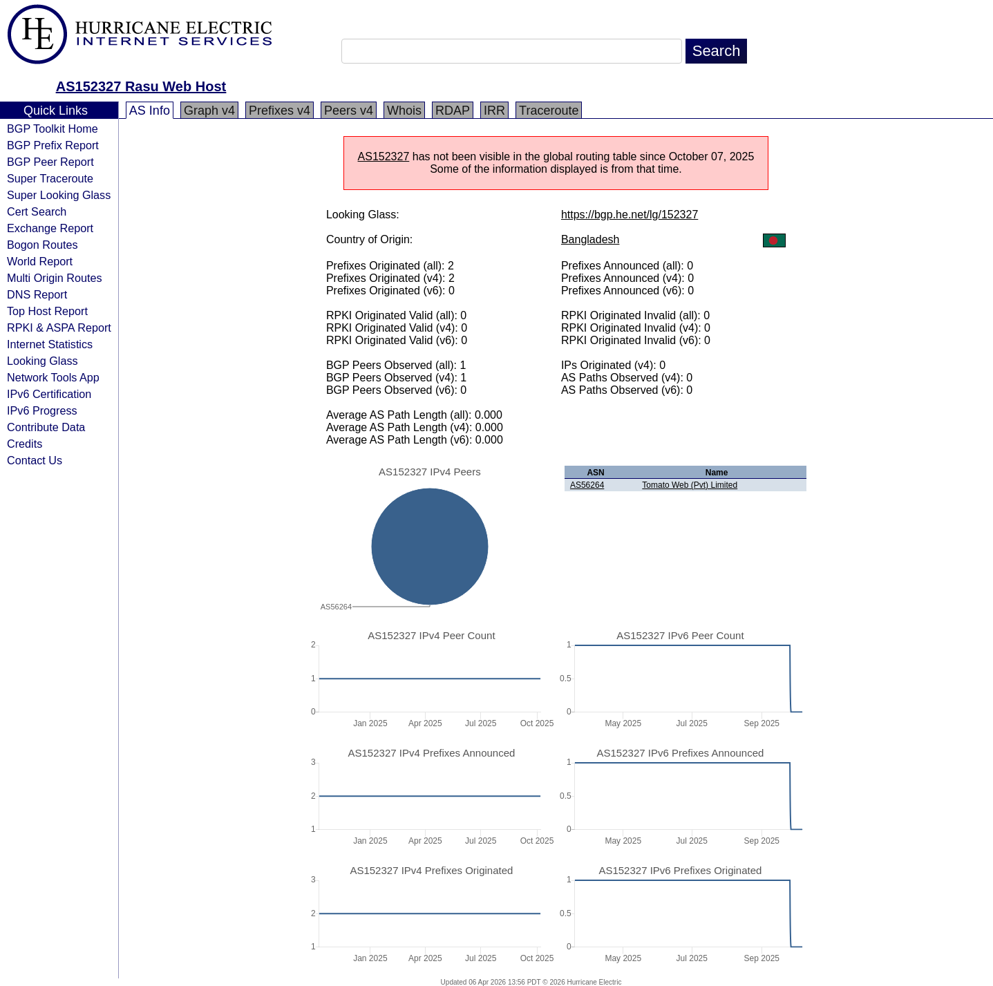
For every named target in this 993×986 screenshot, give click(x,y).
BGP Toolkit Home (52, 128)
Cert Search (36, 211)
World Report (40, 261)
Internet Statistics (50, 344)
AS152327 (384, 156)
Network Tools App (53, 377)
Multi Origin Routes (54, 278)
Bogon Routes (42, 244)
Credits (24, 443)
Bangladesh (590, 239)
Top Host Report (47, 311)
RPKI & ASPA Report (59, 327)
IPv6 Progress (42, 410)
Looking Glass (42, 360)
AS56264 (587, 485)
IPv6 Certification (49, 394)
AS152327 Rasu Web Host (141, 86)
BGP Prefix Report (53, 145)
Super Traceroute (50, 178)
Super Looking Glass (59, 195)
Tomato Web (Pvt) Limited (689, 485)
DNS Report (37, 294)
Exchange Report (50, 228)
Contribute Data (46, 427)
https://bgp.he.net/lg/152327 (629, 214)
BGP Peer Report (50, 161)
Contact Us (34, 460)
